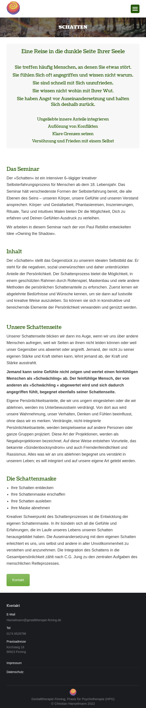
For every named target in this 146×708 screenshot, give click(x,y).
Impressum (14, 663)
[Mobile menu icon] (135, 9)
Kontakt (18, 580)
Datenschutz (15, 672)
